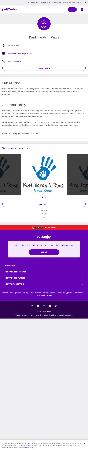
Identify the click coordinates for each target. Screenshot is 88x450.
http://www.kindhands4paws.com (18, 148)
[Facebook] (32, 306)
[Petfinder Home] (9, 9)
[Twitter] (38, 306)
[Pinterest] (56, 306)
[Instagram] (44, 306)
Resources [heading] (10, 266)
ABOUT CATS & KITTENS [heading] (14, 284)
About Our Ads (78, 293)
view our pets (44, 68)
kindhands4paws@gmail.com (20, 54)
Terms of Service (35, 293)
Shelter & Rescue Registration (12, 293)
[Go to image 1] (43, 197)
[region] (44, 445)
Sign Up (44, 252)
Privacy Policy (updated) (64, 293)
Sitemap (25, 293)
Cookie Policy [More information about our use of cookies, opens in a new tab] (29, 448)
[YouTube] (50, 306)
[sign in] (72, 9)
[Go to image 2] (45, 197)
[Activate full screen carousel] (83, 191)
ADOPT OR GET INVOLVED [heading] (15, 272)
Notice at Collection (49, 293)
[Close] (84, 443)
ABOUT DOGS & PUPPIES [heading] (15, 278)
